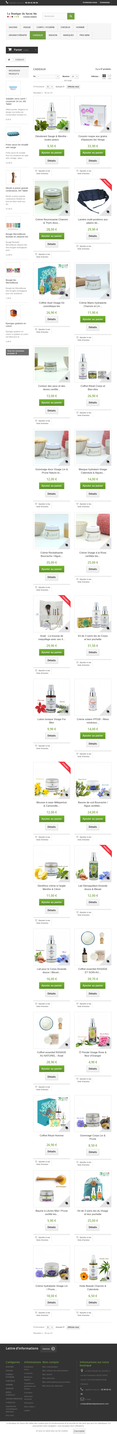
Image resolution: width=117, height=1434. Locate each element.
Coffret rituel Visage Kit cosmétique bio (51, 304)
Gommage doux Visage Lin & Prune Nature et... (51, 471)
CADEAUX (38, 35)
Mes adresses (48, 1378)
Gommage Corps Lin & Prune (92, 1137)
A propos (28, 1393)
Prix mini (84, 35)
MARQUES (68, 35)
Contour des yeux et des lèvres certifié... (51, 388)
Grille (104, 76)
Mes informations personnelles (56, 1382)
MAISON (53, 35)
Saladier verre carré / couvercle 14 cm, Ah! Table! (16, 101)
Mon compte (50, 1362)
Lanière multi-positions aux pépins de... (93, 221)
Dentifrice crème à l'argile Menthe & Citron (52, 887)
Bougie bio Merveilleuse (12, 281)
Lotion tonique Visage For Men (51, 721)
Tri (34, 76)
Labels (27, 1410)
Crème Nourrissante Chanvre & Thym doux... (51, 221)
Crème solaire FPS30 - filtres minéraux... (93, 721)
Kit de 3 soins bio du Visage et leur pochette (92, 1212)
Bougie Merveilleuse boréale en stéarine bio (17, 235)
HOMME (80, 27)
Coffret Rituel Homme (52, 1135)
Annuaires (29, 1403)
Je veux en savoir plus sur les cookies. (52, 1431)
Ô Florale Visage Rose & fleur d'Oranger (92, 1054)
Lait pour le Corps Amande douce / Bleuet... (51, 971)
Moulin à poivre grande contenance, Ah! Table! (17, 189)
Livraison (28, 1373)
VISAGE (27, 27)
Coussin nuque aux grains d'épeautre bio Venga (92, 138)
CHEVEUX (65, 27)
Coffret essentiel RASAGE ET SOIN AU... (92, 971)
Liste (109, 76)
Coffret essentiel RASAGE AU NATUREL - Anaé (51, 1054)
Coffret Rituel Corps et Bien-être (93, 388)
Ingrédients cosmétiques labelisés (11, 1409)
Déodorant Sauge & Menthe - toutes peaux (51, 138)
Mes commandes (50, 1367)
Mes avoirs (47, 1374)
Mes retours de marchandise (55, 1371)
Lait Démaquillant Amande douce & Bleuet (92, 887)
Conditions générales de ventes (30, 1386)
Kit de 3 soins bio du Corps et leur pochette (93, 638)
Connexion (105, 2)
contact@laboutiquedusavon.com (94, 1404)
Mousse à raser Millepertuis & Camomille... (51, 804)
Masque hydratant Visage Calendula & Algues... (93, 471)
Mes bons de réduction (52, 1386)
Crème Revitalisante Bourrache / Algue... (51, 554)
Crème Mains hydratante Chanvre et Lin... (92, 304)
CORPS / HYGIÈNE (46, 27)
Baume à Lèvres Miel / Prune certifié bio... (52, 1212)
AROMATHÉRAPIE (18, 35)
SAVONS (13, 27)
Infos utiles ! (29, 1407)
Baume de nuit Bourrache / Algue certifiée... (93, 804)
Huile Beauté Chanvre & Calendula (93, 1288)
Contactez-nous (90, 2)
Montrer (66, 76)
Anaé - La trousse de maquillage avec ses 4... (51, 638)
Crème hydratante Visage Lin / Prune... (52, 1288)
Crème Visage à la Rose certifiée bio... (92, 554)
